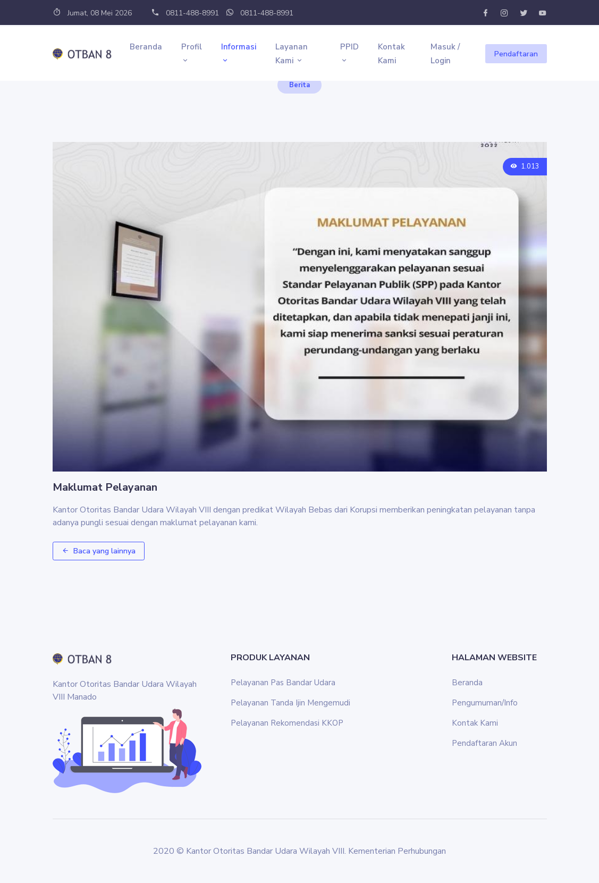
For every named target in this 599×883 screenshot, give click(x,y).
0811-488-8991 (185, 13)
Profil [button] (191, 53)
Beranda (146, 46)
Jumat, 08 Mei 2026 (92, 13)
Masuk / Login (445, 53)
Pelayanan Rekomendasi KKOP (287, 723)
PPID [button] (349, 53)
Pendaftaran (516, 54)
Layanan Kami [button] (291, 53)
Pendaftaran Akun (484, 743)
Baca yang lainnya (99, 551)
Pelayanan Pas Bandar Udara (283, 682)
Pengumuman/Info (485, 702)
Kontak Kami (391, 53)
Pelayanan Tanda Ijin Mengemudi (290, 702)
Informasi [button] (238, 53)
